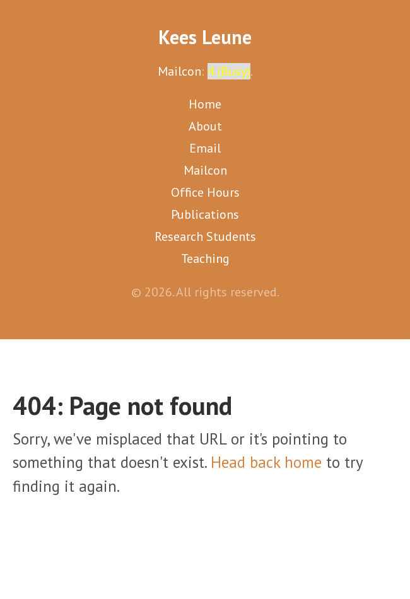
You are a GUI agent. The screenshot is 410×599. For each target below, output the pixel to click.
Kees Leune (205, 37)
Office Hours (205, 192)
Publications (205, 214)
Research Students (205, 236)
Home (205, 104)
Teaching (205, 258)
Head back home (266, 462)
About (205, 126)
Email (205, 148)
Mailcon (179, 71)
